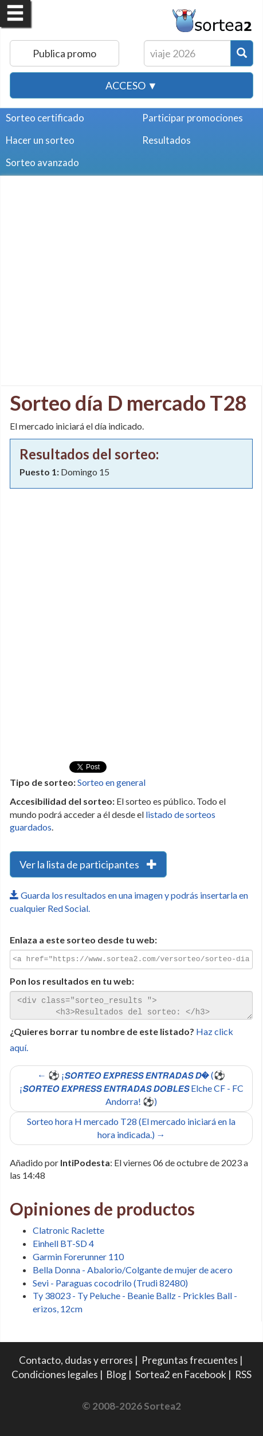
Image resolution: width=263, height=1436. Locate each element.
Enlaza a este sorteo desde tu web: (83, 939)
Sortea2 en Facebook (180, 1374)
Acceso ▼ (131, 85)
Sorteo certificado (45, 118)
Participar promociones (192, 118)
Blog (117, 1374)
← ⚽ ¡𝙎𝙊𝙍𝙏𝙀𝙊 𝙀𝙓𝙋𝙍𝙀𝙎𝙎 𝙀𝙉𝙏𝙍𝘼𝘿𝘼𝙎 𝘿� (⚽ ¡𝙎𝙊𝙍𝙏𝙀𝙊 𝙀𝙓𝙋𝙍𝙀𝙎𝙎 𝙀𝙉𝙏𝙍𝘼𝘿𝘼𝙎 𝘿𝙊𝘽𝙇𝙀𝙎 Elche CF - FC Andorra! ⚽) (131, 1088)
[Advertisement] (106, 265)
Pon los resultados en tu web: (72, 980)
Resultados (166, 140)
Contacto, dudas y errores (76, 1360)
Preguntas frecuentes (190, 1360)
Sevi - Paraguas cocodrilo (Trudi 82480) (110, 1282)
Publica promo (64, 53)
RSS (243, 1374)
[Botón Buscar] (241, 53)
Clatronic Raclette (68, 1230)
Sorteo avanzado (42, 162)
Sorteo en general (111, 782)
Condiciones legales (54, 1374)
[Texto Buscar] (187, 53)
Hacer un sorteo (40, 140)
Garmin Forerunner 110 (78, 1256)
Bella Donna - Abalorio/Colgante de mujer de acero (133, 1269)
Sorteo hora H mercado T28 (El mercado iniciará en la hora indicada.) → (131, 1128)
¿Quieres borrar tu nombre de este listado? (102, 1031)
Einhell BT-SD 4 (63, 1243)
